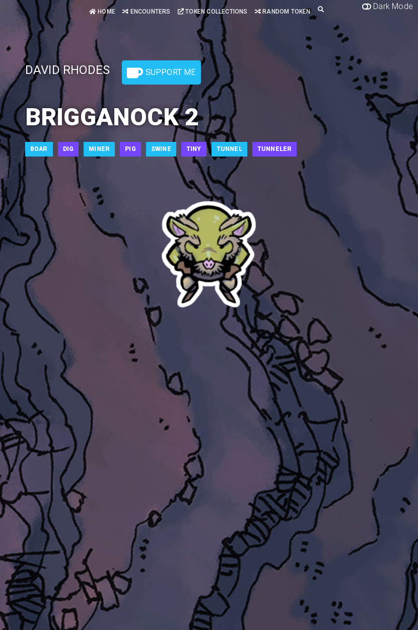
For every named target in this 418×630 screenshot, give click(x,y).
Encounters (146, 11)
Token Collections (213, 11)
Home (102, 11)
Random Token (283, 11)
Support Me (161, 73)
